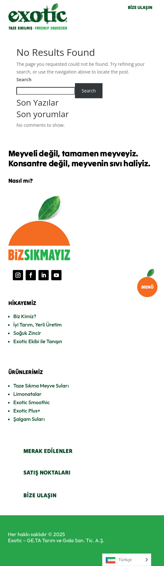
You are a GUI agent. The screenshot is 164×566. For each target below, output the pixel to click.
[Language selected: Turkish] (126, 559)
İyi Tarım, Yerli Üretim (37, 324)
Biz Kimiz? (24, 316)
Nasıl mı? (20, 180)
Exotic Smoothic (31, 402)
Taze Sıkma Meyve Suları (41, 385)
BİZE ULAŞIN (140, 7)
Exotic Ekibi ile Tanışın (37, 341)
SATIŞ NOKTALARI (46, 472)
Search (23, 79)
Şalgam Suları (29, 419)
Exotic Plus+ (26, 410)
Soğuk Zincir (27, 333)
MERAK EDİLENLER (47, 451)
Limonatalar (27, 394)
